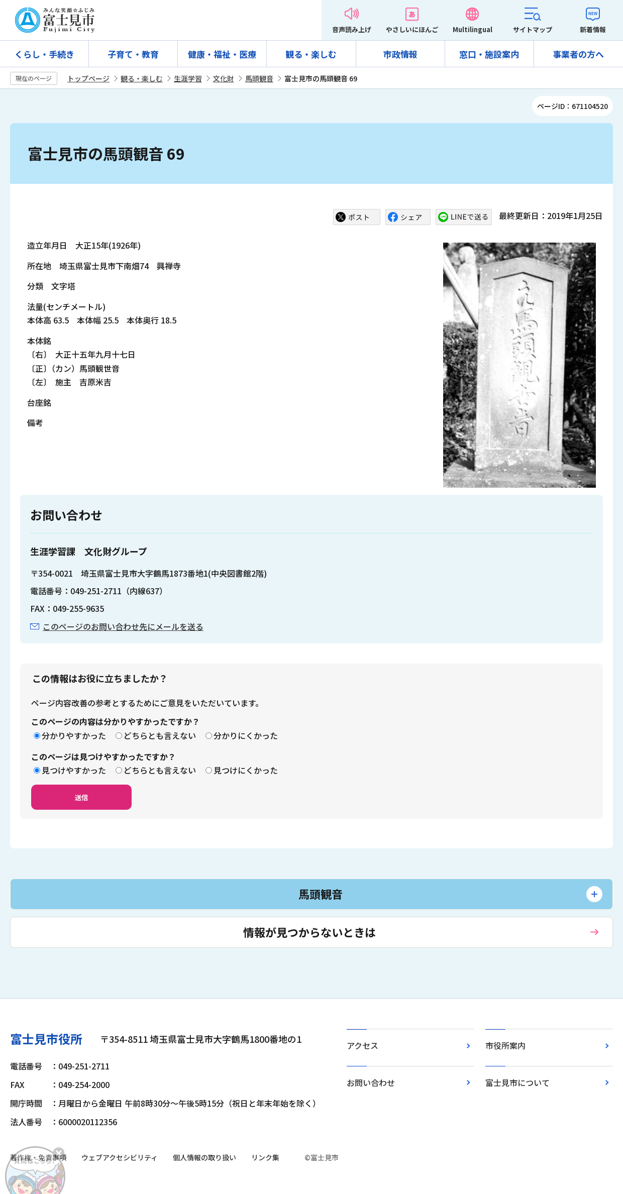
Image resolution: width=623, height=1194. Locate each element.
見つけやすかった (74, 770)
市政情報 (400, 54)
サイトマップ (532, 29)
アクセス (362, 1045)
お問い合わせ (371, 1082)
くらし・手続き (44, 54)
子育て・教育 (133, 54)
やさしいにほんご (412, 29)
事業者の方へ (578, 54)
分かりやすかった (74, 735)
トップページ (88, 78)
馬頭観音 (259, 78)
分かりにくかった (246, 735)
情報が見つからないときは (309, 932)
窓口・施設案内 (489, 54)
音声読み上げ (351, 29)
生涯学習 (188, 78)
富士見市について (517, 1082)
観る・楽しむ (311, 54)
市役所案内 (505, 1045)
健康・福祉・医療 (222, 54)
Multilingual (472, 29)
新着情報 (593, 29)
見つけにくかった (246, 770)
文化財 (223, 78)
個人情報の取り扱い (204, 1157)
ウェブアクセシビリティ (119, 1157)
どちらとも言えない (160, 735)
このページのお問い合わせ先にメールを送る (123, 626)
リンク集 (265, 1157)
